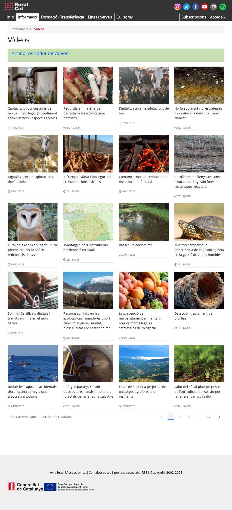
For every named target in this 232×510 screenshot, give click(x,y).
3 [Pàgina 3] (189, 417)
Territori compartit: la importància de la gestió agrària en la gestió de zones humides (199, 250)
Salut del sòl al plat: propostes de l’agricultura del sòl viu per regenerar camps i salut (197, 391)
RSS (145, 472)
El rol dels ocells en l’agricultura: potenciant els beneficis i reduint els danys (33, 250)
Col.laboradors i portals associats (114, 472)
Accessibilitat (76, 472)
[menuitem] (62, 17)
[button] (10, 17)
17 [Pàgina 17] (209, 417)
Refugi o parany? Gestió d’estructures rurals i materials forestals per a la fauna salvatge (88, 391)
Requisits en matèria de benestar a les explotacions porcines (84, 113)
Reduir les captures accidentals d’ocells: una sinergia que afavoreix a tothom (32, 391)
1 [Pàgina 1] (171, 417)
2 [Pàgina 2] (180, 417)
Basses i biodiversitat (135, 245)
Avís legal (57, 472)
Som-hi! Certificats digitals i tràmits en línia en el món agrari (29, 318)
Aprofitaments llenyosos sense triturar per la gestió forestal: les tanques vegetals (198, 182)
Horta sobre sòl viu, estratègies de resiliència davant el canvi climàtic (198, 113)
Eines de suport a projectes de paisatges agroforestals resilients (142, 391)
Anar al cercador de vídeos (40, 53)
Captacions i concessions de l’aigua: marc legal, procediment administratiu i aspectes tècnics (32, 113)
